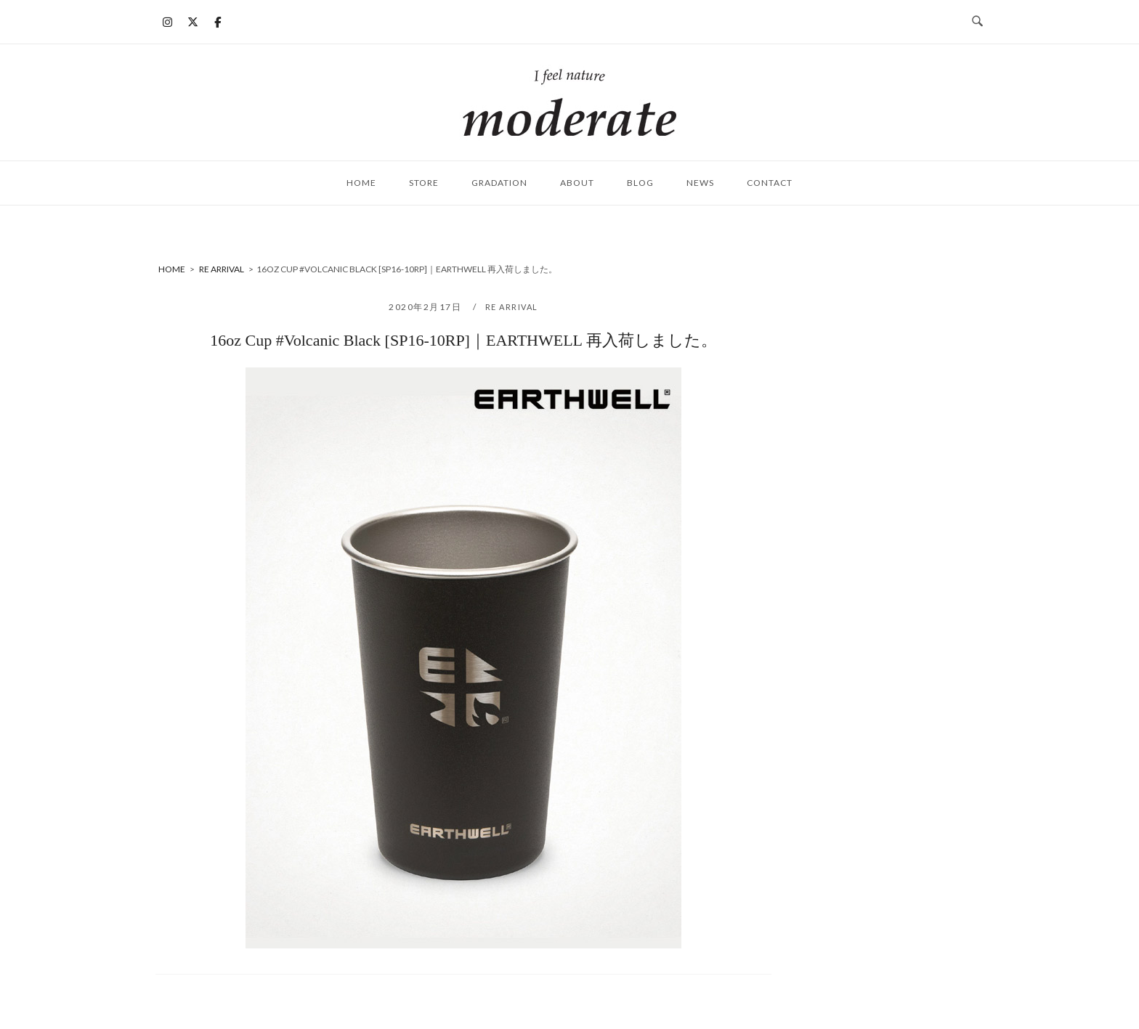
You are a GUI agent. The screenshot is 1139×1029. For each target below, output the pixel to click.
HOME (361, 182)
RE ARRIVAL (512, 306)
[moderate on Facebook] (218, 21)
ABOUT (577, 182)
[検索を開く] (977, 21)
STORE (424, 182)
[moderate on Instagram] (168, 21)
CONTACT (770, 182)
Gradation (499, 182)
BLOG (640, 182)
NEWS (700, 182)
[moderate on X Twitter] (192, 21)
